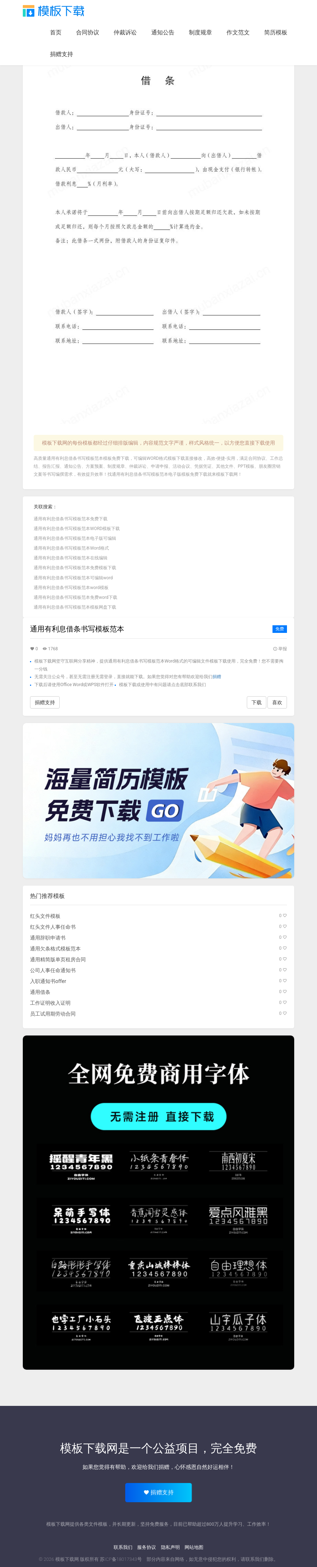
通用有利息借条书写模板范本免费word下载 (75, 597)
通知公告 (162, 32)
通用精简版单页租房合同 (58, 959)
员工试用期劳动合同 (53, 1014)
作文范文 (238, 32)
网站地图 (194, 1547)
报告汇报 (51, 466)
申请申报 (159, 466)
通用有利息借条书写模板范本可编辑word (73, 577)
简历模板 (275, 32)
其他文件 (224, 466)
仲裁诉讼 (125, 32)
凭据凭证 (203, 466)
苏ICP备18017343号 (121, 1559)
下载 (257, 702)
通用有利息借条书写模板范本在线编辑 (70, 557)
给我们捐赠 (155, 1467)
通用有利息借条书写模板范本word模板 (71, 587)
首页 (56, 32)
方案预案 (94, 466)
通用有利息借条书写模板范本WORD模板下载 (77, 528)
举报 (280, 649)
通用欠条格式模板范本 (55, 948)
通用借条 (40, 992)
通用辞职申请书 (47, 938)
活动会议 (181, 466)
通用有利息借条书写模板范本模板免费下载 (88, 458)
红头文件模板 (45, 916)
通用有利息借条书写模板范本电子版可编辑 (75, 538)
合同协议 (87, 32)
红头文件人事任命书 (53, 927)
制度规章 (200, 32)
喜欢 (277, 702)
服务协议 (146, 1547)
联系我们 (123, 1547)
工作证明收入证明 (50, 1003)
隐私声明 (170, 1547)
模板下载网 (227, 474)
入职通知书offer (48, 981)
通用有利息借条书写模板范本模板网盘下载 (75, 607)
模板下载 (53, 11)
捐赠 (216, 676)
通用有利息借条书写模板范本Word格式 (71, 548)
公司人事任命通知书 (53, 970)
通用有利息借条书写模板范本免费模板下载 (75, 567)
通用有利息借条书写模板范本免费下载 (70, 518)
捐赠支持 (61, 54)
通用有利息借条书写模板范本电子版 (146, 474)
